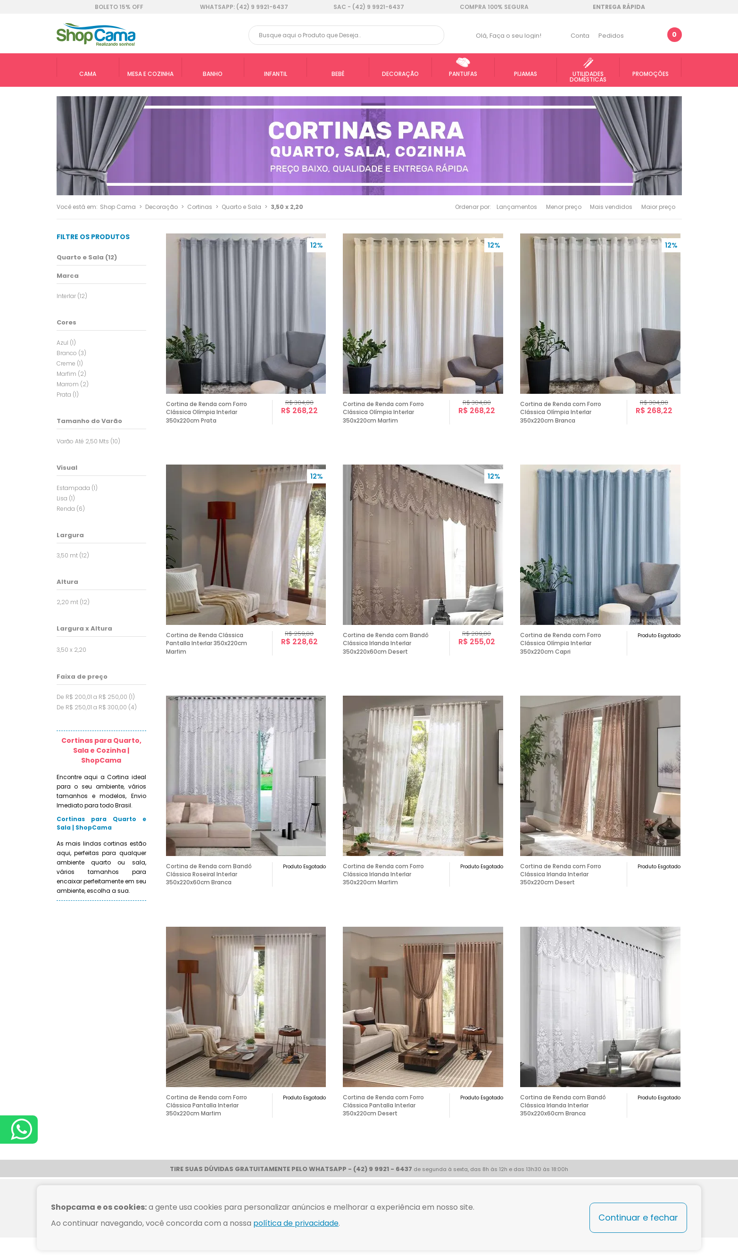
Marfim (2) (71, 374)
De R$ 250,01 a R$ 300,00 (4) (97, 707)
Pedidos (611, 35)
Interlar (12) (72, 296)
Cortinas (199, 207)
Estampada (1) (77, 488)
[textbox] (346, 35)
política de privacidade (296, 1223)
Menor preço (563, 207)
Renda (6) (71, 509)
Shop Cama (118, 207)
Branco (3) (71, 353)
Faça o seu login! (515, 35)
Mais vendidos (611, 207)
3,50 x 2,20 (287, 207)
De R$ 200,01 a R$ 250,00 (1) (96, 697)
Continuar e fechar (638, 1217)
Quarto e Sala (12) (87, 257)
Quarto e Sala (241, 207)
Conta (580, 35)
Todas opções (142, 648)
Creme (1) (70, 363)
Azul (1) (66, 343)
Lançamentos (517, 207)
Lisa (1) (66, 498)
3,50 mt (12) (73, 555)
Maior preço (658, 207)
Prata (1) (68, 395)
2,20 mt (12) (73, 602)
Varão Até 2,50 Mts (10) (88, 441)
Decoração (161, 207)
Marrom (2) (73, 384)
